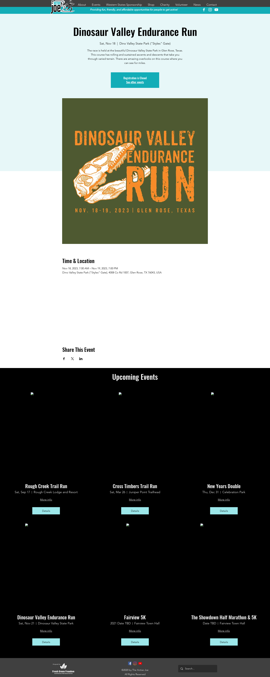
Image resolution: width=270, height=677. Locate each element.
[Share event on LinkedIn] (81, 358)
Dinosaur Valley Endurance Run (46, 617)
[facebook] (204, 9)
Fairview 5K (135, 617)
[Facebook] (130, 663)
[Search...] (197, 668)
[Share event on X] (72, 358)
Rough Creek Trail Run (46, 486)
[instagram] (210, 9)
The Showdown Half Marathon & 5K (224, 617)
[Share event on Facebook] (64, 358)
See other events (135, 82)
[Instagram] (135, 663)
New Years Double (223, 486)
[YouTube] (216, 9)
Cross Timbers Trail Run (135, 486)
